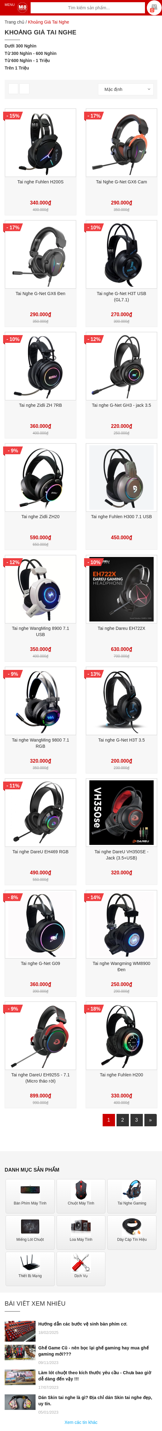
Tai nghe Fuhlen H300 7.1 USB (121, 516)
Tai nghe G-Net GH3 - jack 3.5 (121, 405)
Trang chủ (14, 22)
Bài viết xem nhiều (35, 1303)
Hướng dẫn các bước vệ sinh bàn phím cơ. (82, 1323)
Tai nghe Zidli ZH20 (40, 516)
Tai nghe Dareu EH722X (121, 628)
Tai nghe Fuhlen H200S (40, 181)
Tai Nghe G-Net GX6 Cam (121, 181)
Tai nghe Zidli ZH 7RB (40, 405)
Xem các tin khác (81, 1422)
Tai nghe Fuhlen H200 (121, 1074)
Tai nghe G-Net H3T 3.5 (121, 740)
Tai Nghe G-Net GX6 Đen (40, 293)
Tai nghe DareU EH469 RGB (40, 851)
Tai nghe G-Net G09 (40, 963)
